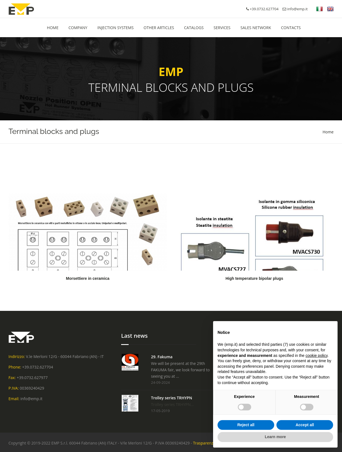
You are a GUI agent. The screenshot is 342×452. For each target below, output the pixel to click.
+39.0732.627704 (37, 367)
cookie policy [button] (317, 355)
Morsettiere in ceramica (87, 278)
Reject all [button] (245, 425)
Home (328, 131)
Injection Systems (115, 27)
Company (77, 27)
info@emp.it (295, 8)
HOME (53, 27)
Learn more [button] (275, 437)
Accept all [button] (305, 425)
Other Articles (159, 27)
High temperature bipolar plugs (254, 278)
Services (222, 27)
